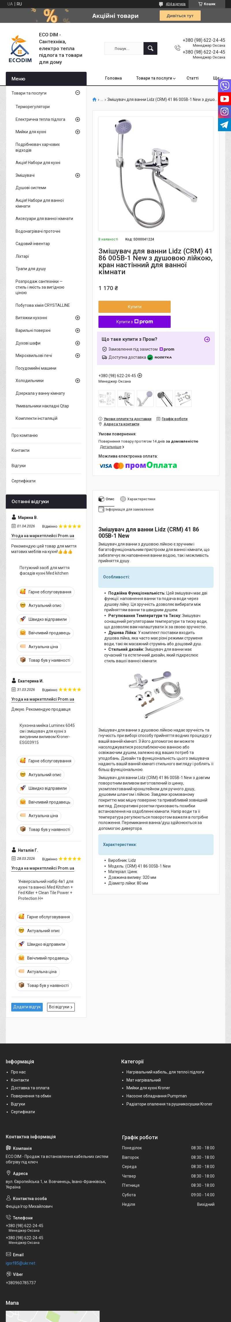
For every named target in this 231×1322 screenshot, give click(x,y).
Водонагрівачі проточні (38, 231)
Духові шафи (28, 343)
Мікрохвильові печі (34, 355)
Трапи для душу (31, 268)
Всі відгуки (59, 1007)
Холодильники (30, 380)
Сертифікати (24, 481)
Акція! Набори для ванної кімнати (40, 203)
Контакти (20, 450)
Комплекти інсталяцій (36, 418)
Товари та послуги (154, 78)
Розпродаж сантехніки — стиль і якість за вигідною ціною (40, 287)
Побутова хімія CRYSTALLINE (43, 305)
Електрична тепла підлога (40, 119)
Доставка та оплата (30, 1088)
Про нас (18, 1072)
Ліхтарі (22, 256)
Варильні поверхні (33, 330)
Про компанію (25, 435)
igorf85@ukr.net (20, 1263)
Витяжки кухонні (31, 317)
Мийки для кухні (31, 131)
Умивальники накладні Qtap (42, 406)
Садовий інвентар (33, 243)
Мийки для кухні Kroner (148, 1088)
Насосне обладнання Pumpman (156, 1096)
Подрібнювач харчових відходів (38, 147)
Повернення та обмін (31, 1096)
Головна (113, 78)
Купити (134, 306)
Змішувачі (25, 175)
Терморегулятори (33, 106)
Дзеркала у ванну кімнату (40, 393)
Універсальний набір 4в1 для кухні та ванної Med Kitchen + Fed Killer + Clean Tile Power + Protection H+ (45, 890)
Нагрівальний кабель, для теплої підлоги (165, 1072)
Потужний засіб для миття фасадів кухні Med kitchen (45, 570)
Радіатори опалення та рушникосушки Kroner (169, 1104)
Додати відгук (27, 1007)
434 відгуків (176, 4)
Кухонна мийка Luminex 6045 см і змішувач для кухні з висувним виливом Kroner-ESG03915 (47, 734)
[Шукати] (150, 48)
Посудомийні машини (36, 368)
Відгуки (19, 465)
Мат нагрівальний (143, 1080)
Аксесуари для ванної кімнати (44, 218)
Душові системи (31, 187)
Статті (193, 78)
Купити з (134, 321)
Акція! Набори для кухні (38, 162)
